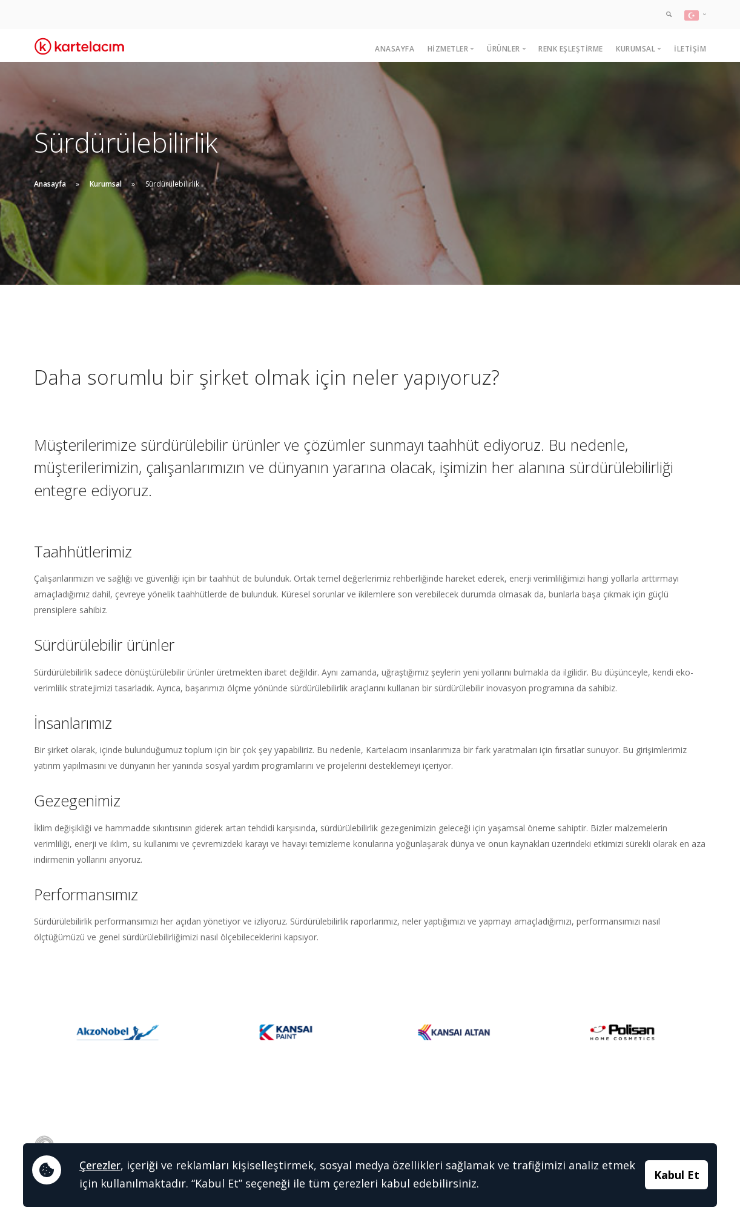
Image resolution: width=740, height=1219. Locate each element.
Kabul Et (676, 1175)
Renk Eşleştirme (570, 49)
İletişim (690, 49)
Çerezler (100, 1165)
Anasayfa (394, 49)
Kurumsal (106, 184)
